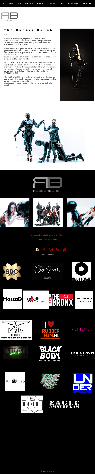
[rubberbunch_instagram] (51, 250)
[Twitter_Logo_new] (64, 250)
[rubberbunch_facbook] (44, 250)
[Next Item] (91, 213)
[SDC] (37, 250)
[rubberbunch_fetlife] (58, 250)
